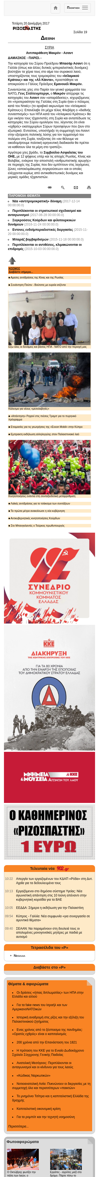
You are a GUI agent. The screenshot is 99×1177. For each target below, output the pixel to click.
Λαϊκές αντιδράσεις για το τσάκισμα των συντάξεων (39, 503)
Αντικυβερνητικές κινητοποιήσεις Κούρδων (34, 518)
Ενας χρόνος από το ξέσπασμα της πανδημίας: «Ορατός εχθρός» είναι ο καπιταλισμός (47, 1032)
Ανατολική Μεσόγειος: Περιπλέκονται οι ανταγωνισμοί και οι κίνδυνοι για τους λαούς (42, 1065)
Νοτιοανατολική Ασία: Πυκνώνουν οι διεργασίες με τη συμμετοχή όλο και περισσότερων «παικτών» (51, 1086)
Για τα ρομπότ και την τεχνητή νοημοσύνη (46, 1117)
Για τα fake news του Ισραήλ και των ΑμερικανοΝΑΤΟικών (39, 1007)
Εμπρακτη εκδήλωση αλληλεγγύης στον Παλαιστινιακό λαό (43, 434)
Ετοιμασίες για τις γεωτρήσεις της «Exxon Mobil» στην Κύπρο (45, 426)
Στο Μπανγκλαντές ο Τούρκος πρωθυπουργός (36, 525)
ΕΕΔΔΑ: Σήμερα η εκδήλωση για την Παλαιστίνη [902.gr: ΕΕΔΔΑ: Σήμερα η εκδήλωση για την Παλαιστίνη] (50, 908)
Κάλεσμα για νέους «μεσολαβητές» (49, 381)
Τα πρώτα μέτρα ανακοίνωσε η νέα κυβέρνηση (36, 510)
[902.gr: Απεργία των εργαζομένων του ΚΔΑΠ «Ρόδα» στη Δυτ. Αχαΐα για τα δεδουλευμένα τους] (9, 879)
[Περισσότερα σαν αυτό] (62, 188)
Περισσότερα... (18, 1126)
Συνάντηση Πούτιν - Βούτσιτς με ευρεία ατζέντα (37, 284)
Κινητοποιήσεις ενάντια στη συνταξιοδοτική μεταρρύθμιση (49, 469)
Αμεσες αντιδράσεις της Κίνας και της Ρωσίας (35, 277)
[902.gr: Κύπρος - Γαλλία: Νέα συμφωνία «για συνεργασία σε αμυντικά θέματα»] (9, 916)
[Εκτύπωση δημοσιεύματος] (86, 188)
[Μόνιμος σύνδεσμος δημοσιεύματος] (52, 188)
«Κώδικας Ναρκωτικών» (33, 1075)
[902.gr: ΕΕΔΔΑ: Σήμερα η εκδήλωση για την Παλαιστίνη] (9, 908)
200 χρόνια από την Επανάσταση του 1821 (47, 1042)
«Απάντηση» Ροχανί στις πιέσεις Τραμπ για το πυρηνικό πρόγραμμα (42, 418)
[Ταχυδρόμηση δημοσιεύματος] (75, 188)
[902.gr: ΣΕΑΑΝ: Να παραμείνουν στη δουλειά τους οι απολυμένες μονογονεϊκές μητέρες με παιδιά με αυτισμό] (9, 928)
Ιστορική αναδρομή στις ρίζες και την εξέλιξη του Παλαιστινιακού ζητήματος (48, 1019)
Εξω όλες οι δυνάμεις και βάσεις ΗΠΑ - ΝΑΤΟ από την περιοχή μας (49, 319)
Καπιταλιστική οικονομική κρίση (38, 1109)
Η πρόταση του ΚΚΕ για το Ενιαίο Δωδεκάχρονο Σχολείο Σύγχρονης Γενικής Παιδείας (48, 1053)
